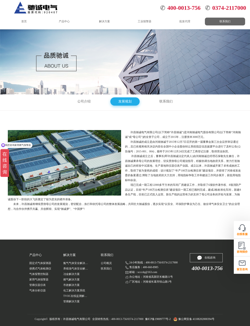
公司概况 (106, 263)
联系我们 (225, 21)
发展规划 (125, 101)
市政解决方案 (71, 285)
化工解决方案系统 (74, 290)
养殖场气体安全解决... (76, 268)
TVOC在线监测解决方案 (76, 296)
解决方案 (104, 21)
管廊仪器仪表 (37, 285)
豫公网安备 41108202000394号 (193, 319)
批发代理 (184, 21)
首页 (24, 21)
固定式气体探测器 (40, 263)
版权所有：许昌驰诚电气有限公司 (69, 319)
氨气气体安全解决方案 (76, 263)
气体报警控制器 (38, 274)
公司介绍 (84, 101)
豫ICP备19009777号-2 (158, 319)
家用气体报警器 (38, 279)
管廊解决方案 (71, 301)
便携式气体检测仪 (40, 268)
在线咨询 (206, 258)
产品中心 (64, 21)
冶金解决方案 (71, 274)
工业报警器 (144, 21)
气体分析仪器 (37, 290)
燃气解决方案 (71, 279)
